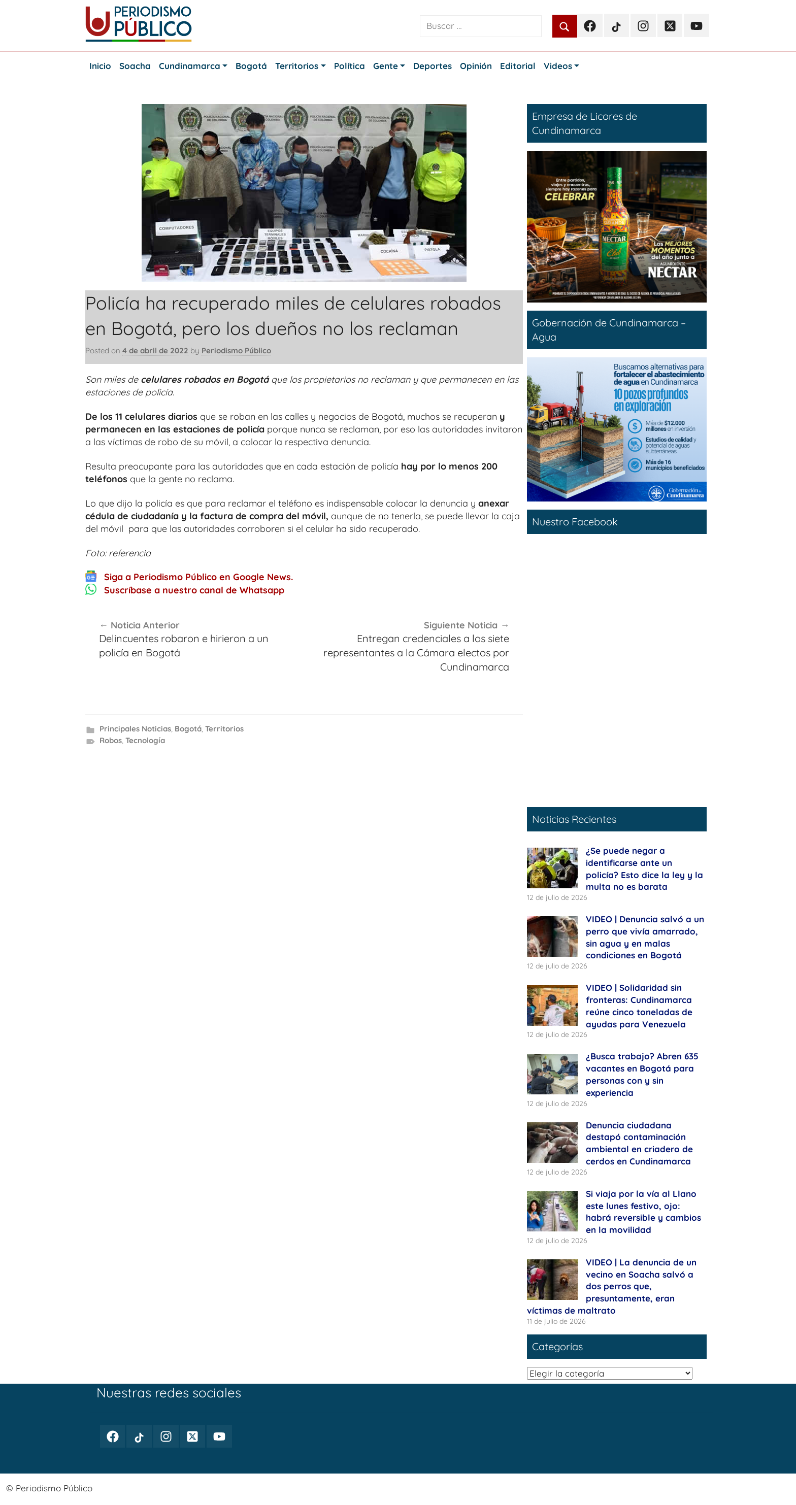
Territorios (224, 728)
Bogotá (188, 728)
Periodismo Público (236, 350)
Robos (111, 740)
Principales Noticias (135, 728)
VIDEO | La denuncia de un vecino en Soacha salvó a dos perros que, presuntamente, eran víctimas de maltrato (611, 1286)
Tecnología (145, 740)
